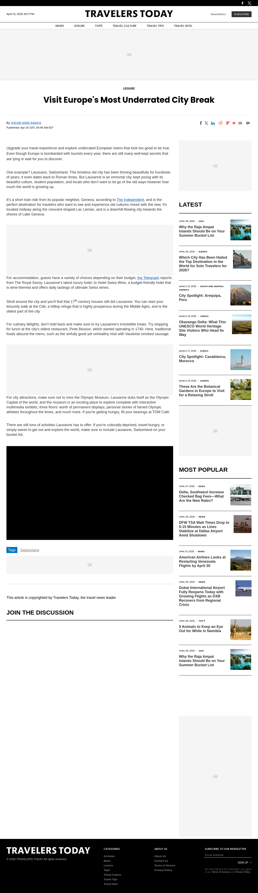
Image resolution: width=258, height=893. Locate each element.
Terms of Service (164, 865)
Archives (109, 856)
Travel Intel (110, 884)
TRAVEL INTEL (183, 26)
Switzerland (29, 550)
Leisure (129, 88)
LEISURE (79, 26)
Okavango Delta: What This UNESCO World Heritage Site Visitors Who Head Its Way (202, 328)
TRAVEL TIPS (155, 26)
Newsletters (218, 14)
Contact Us (161, 860)
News (201, 486)
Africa (204, 316)
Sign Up (243, 863)
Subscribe (241, 14)
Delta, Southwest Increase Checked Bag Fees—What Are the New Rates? (201, 496)
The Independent (130, 200)
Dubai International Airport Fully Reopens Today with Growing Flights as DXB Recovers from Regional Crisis (202, 596)
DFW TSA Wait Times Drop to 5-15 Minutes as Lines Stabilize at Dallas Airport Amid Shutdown (204, 529)
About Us (160, 856)
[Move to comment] (248, 123)
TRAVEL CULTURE (125, 26)
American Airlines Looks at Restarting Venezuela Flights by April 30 (202, 561)
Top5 (107, 870)
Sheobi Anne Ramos (26, 123)
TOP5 (99, 26)
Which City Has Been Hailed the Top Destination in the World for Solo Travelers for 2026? (203, 263)
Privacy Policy (163, 870)
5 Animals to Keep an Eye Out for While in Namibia (201, 629)
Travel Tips (110, 879)
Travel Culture (112, 874)
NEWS (59, 26)
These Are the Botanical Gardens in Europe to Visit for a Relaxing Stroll (202, 391)
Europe (203, 251)
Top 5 (202, 620)
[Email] (240, 123)
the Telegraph (148, 278)
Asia (201, 221)
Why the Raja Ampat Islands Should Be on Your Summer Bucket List (202, 231)
